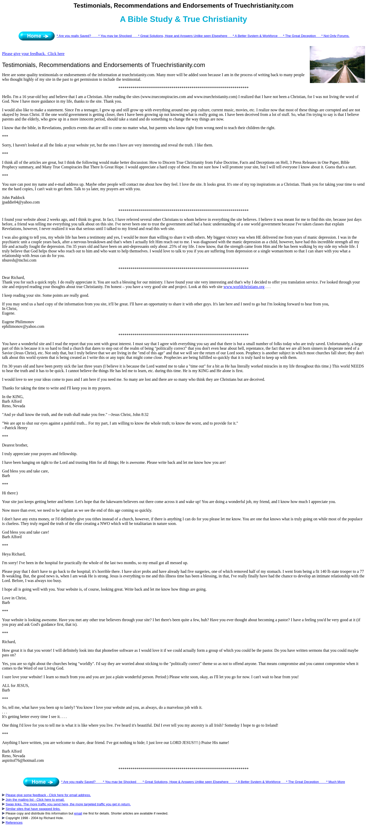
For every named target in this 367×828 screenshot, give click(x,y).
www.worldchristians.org (244, 286)
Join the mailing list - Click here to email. (35, 800)
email (78, 813)
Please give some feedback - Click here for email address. (48, 795)
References (14, 822)
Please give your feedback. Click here (33, 53)
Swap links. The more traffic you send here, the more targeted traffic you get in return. (68, 804)
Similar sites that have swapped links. (33, 809)
